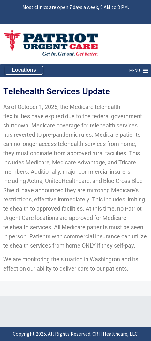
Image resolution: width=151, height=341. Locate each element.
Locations (24, 70)
